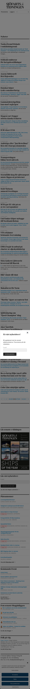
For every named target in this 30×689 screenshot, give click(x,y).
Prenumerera (9, 354)
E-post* (15, 349)
